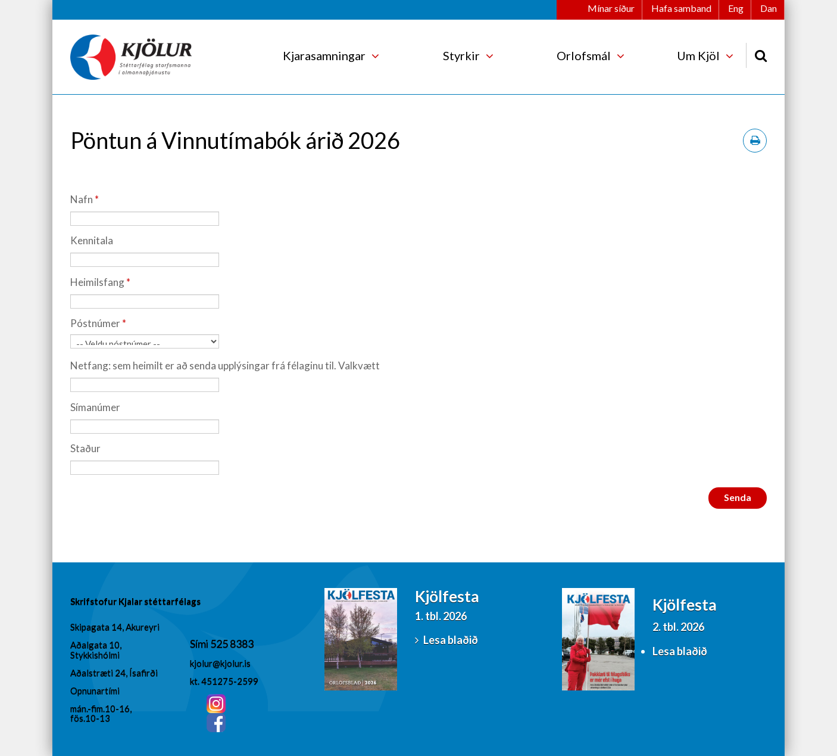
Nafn (81, 199)
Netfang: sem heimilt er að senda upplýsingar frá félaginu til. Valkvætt (225, 365)
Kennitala (91, 240)
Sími (200, 643)
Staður (85, 448)
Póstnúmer (95, 323)
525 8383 (232, 643)
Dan (768, 8)
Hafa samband (681, 8)
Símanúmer (95, 407)
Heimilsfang (97, 282)
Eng (736, 8)
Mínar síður (611, 8)
